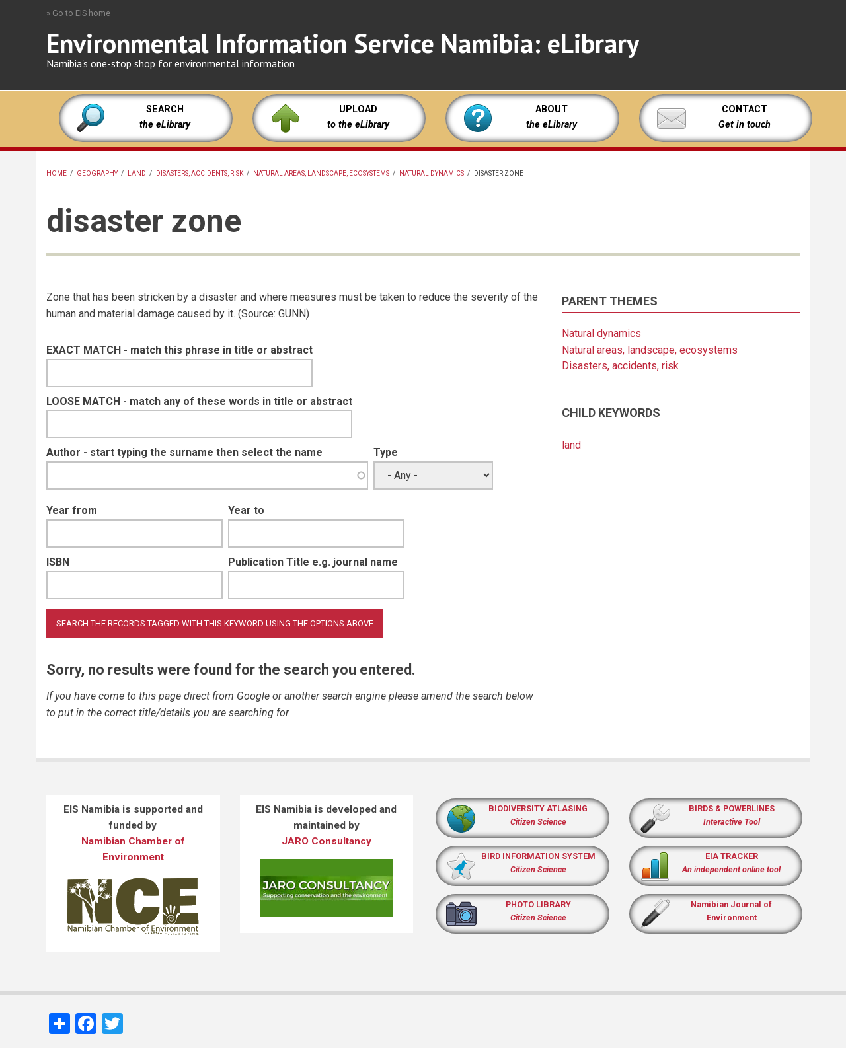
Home (56, 173)
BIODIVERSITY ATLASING (538, 808)
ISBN (57, 562)
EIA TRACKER (731, 856)
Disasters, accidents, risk (199, 173)
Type (385, 452)
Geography (97, 173)
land (137, 173)
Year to (246, 510)
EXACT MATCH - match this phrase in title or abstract (179, 350)
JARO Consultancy (326, 841)
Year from (71, 510)
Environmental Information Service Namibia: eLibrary (342, 43)
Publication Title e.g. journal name (313, 562)
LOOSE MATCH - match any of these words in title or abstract (199, 401)
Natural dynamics (431, 173)
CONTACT (744, 109)
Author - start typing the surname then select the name (184, 452)
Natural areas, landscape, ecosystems (321, 173)
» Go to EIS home (78, 13)
